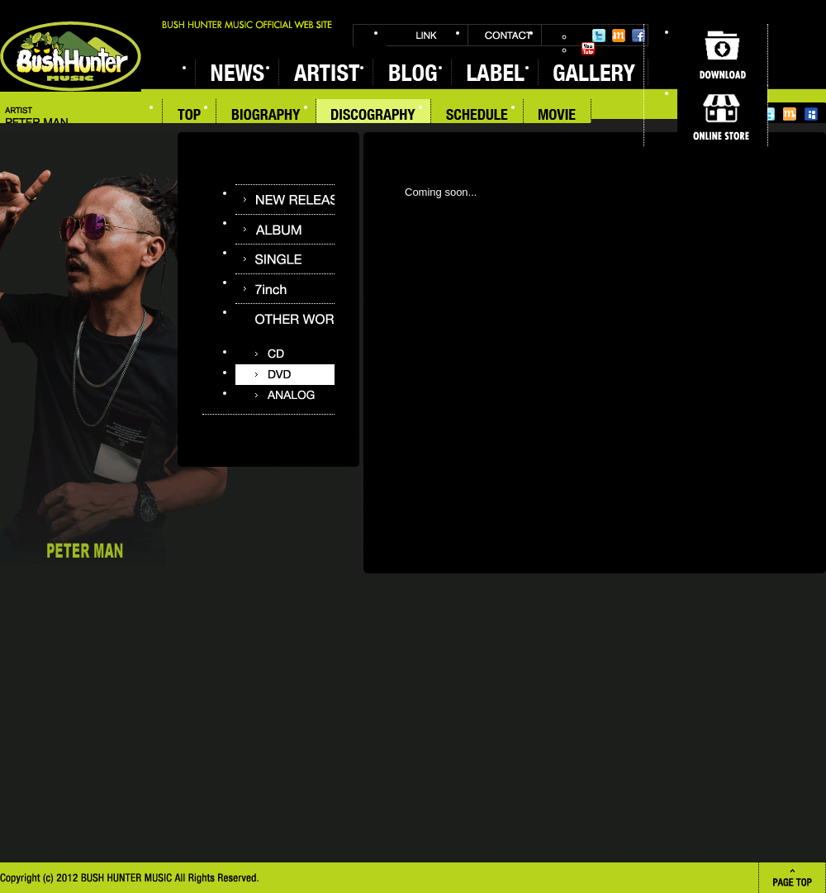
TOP (189, 116)
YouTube (588, 48)
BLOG (412, 72)
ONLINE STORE (722, 115)
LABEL (494, 72)
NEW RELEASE (285, 199)
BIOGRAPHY (266, 116)
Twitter (598, 35)
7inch (285, 288)
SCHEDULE (477, 116)
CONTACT (504, 35)
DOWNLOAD (722, 54)
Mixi (618, 35)
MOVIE (557, 116)
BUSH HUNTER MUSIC (70, 56)
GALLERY (593, 72)
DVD (285, 374)
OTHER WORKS (285, 318)
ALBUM (285, 229)
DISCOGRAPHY (373, 116)
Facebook (638, 35)
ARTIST (325, 72)
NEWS (236, 72)
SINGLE (285, 259)
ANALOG (285, 395)
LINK (427, 35)
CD (285, 354)
